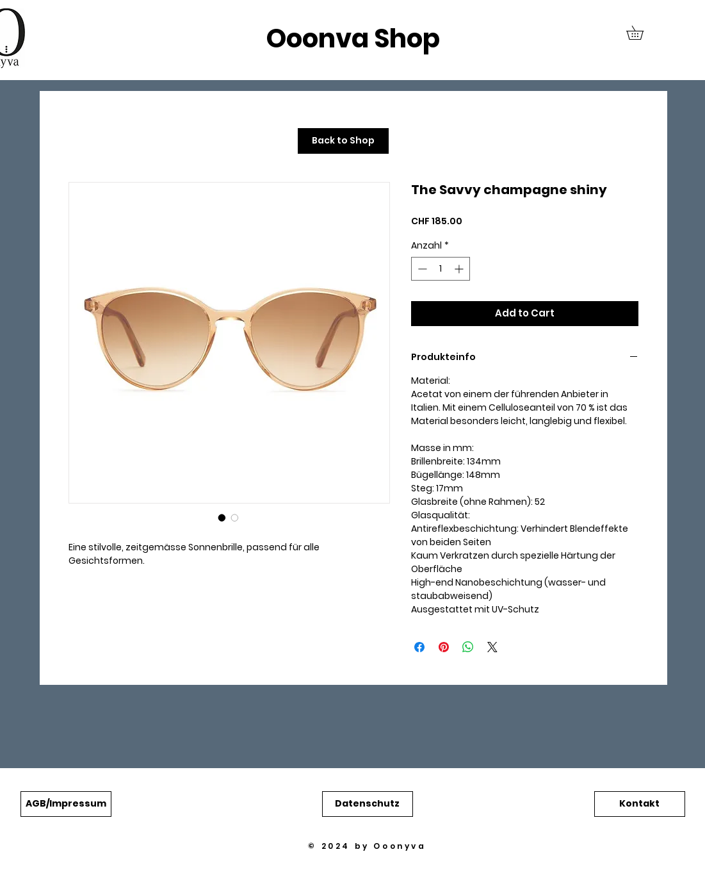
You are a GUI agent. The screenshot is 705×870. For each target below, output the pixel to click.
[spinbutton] (440, 269)
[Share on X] (492, 647)
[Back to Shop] (343, 141)
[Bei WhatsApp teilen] (468, 647)
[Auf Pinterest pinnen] (443, 647)
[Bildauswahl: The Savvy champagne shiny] (222, 517)
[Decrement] (421, 269)
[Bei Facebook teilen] (419, 647)
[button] (641, 33)
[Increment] (460, 269)
